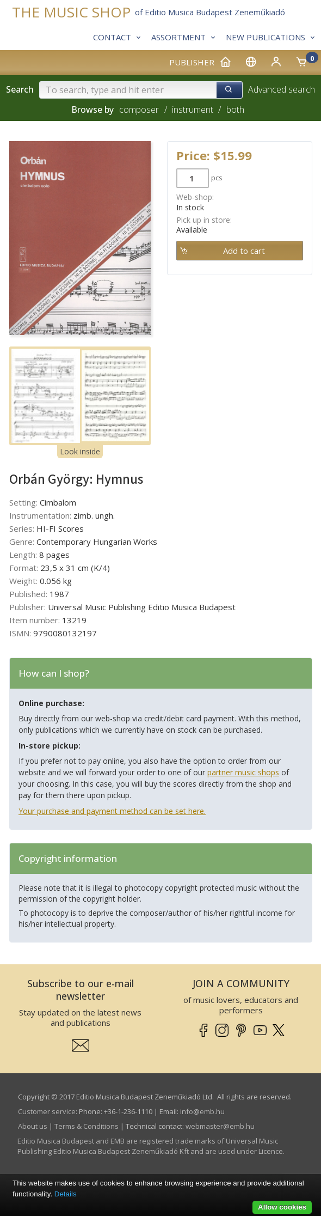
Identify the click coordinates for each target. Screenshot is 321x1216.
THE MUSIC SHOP (71, 12)
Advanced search (281, 89)
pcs (217, 178)
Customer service (47, 1111)
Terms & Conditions (86, 1126)
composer (139, 109)
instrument (192, 109)
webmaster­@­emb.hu (220, 1126)
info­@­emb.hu (202, 1111)
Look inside (80, 451)
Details (65, 1194)
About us (32, 1126)
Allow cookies (282, 1207)
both (235, 109)
